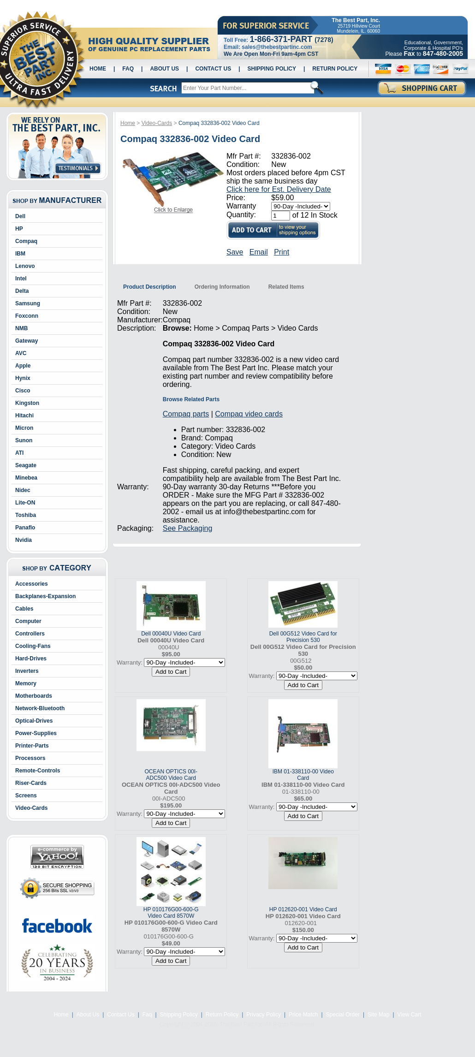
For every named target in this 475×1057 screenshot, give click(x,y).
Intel (21, 278)
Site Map (378, 1014)
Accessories (31, 584)
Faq (128, 68)
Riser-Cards (31, 783)
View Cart (410, 1014)
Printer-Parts (32, 745)
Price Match (303, 1014)
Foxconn (26, 316)
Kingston (27, 403)
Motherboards (33, 696)
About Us (164, 68)
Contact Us (213, 68)
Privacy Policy (263, 1014)
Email (258, 252)
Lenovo (25, 266)
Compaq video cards (249, 414)
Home (97, 68)
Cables (24, 609)
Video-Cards (31, 808)
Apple (22, 365)
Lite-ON (25, 502)
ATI (19, 453)
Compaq (26, 241)
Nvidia (23, 540)
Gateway (26, 341)
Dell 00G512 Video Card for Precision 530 (303, 636)
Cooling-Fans (33, 646)
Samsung (27, 303)
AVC (20, 353)
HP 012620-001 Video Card (303, 909)
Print (281, 252)
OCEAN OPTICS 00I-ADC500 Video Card (170, 774)
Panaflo (25, 527)
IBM (20, 253)
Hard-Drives (31, 658)
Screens (26, 795)
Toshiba (25, 515)
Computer (28, 621)
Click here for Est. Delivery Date (278, 189)
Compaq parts (186, 414)
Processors (30, 758)
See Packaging (188, 528)
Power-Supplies (36, 733)
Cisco (22, 390)
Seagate (25, 465)
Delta (22, 291)
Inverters (27, 671)
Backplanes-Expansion (45, 596)
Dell (20, 216)
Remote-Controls (37, 770)
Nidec (22, 490)
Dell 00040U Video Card (171, 633)
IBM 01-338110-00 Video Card (303, 774)
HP (19, 229)
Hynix (22, 378)
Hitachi (24, 415)
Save (234, 252)
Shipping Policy (272, 68)
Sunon (23, 440)
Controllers (30, 633)
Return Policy (334, 68)
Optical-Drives (34, 721)
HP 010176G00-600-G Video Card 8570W (171, 912)
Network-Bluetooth (40, 708)
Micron (24, 428)
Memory (25, 683)
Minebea (26, 478)
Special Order (343, 1014)
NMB (21, 328)
